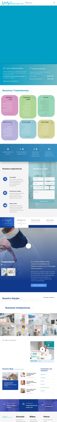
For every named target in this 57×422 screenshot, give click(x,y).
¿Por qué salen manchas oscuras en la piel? (31, 364)
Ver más (9, 112)
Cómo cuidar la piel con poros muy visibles (30, 372)
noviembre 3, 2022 (29, 367)
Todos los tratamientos (44, 111)
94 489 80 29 (48, 388)
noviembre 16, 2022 (7, 369)
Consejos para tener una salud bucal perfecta (30, 356)
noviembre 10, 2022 (29, 359)
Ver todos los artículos (18, 351)
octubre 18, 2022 (29, 375)
